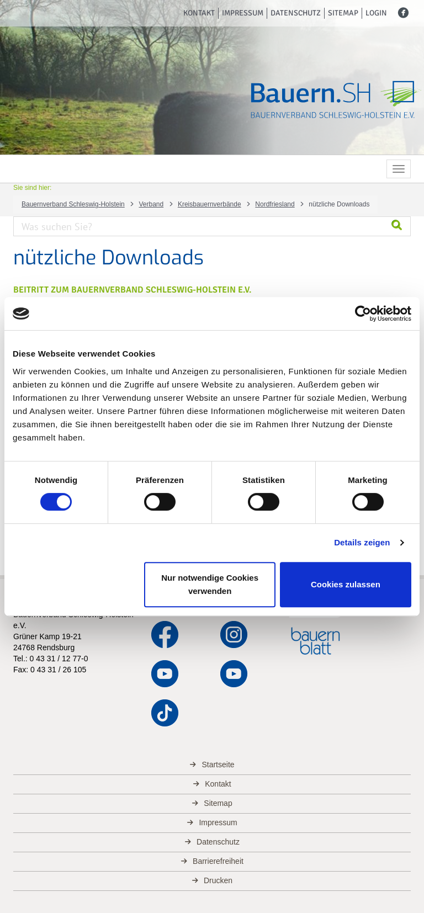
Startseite (218, 764)
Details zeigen (362, 542)
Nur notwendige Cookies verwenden (209, 584)
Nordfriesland (274, 204)
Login (376, 13)
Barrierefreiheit (218, 861)
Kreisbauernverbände (209, 204)
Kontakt (199, 13)
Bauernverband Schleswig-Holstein (73, 204)
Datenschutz (296, 13)
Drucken (218, 880)
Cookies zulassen (345, 584)
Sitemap (343, 13)
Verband (151, 204)
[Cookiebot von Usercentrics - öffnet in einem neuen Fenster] (363, 313)
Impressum (242, 13)
